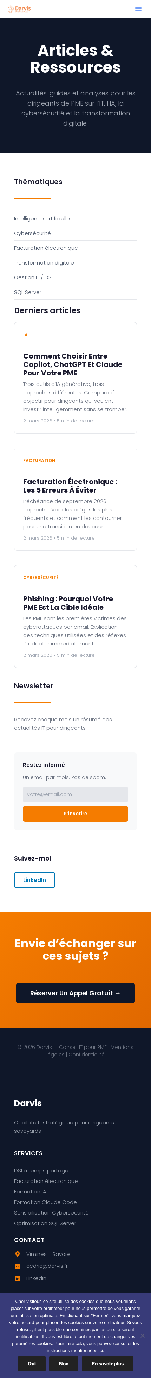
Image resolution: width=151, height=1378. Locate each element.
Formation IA (30, 1191)
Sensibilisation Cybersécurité (51, 1212)
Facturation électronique (46, 248)
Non (63, 1363)
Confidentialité (86, 1054)
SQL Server (27, 292)
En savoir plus (108, 1363)
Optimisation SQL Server (45, 1223)
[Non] (142, 1335)
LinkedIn (34, 880)
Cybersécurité (32, 233)
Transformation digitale (44, 262)
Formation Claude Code (45, 1202)
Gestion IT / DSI (33, 277)
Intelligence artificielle (42, 218)
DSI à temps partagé (41, 1170)
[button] (138, 9)
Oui (32, 1363)
